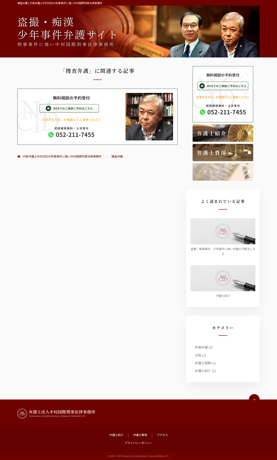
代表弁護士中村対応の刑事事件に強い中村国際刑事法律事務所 (59, 156)
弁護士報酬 (203, 363)
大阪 (198, 355)
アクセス (162, 435)
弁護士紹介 (203, 370)
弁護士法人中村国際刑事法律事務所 (56, 413)
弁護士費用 (140, 435)
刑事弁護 (201, 347)
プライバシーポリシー (138, 443)
